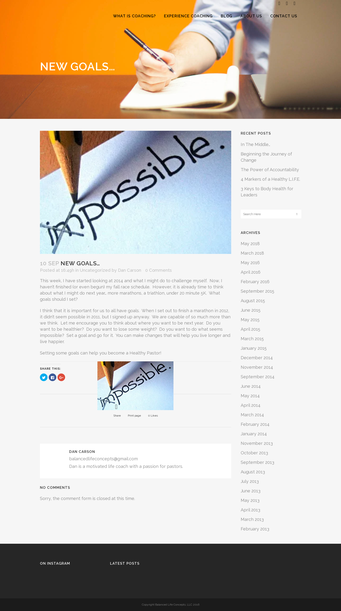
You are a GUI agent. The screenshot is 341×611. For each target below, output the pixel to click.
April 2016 (250, 272)
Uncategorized (95, 270)
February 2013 (255, 528)
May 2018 (250, 243)
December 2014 (257, 357)
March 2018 (252, 253)
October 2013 (254, 452)
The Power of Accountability (270, 169)
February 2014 (255, 424)
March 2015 (252, 338)
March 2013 (252, 519)
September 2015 (257, 291)
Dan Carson (129, 270)
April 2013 (250, 509)
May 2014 (250, 395)
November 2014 (257, 367)
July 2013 (250, 481)
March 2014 (252, 414)
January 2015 (254, 348)
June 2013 (250, 490)
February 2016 (255, 281)
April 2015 (250, 329)
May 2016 (250, 262)
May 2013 (250, 500)
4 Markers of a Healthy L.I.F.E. (270, 179)
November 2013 (257, 443)
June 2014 (251, 386)
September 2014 (257, 376)
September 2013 (257, 462)
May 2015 (250, 319)
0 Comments (158, 270)
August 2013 (253, 471)
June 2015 (250, 310)
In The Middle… (255, 144)
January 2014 (254, 433)
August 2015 (253, 300)
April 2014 (250, 405)
